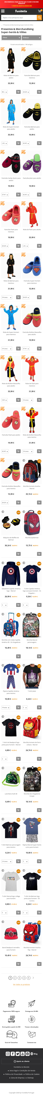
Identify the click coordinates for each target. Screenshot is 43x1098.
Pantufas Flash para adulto (11, 435)
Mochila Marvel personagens (32, 641)
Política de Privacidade (14, 1074)
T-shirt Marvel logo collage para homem (11, 897)
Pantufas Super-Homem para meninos (32, 282)
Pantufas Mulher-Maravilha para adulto (32, 333)
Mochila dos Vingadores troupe (32, 795)
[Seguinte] (33, 978)
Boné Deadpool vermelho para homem (11, 948)
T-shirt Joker (32, 691)
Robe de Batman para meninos (11, 282)
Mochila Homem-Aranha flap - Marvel (32, 948)
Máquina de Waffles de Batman (11, 539)
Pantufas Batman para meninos (32, 76)
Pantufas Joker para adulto (32, 178)
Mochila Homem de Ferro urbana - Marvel (32, 743)
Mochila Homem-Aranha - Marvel (32, 487)
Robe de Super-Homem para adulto (11, 128)
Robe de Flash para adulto (32, 229)
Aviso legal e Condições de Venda (22, 1070)
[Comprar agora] (18, 92)
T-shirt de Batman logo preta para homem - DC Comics (32, 898)
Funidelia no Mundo (21, 1067)
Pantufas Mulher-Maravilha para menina (11, 487)
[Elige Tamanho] (4, 92)
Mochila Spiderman (32, 538)
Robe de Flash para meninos (31, 384)
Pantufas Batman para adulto (32, 128)
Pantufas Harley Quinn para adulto (11, 179)
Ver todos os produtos (21, 984)
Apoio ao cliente (21, 1061)
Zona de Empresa (18, 1078)
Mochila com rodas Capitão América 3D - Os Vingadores (11, 641)
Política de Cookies (32, 1074)
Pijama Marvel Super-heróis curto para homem (32, 846)
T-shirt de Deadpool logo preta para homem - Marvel (11, 743)
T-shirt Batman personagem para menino (11, 846)
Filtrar (5, 38)
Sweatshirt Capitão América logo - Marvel (11, 590)
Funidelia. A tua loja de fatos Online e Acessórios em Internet (21, 11)
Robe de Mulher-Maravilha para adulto (11, 384)
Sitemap (30, 1078)
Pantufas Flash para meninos (11, 230)
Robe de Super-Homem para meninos (11, 333)
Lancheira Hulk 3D (11, 794)
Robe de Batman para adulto (11, 76)
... (1, 25)
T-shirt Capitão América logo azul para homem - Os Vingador (32, 591)
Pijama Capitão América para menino (11, 692)
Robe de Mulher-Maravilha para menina (32, 436)
